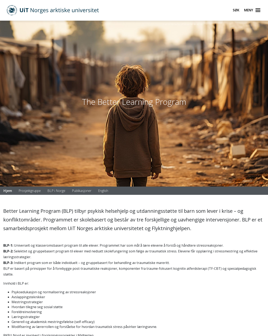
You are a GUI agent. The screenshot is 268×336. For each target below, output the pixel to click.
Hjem (8, 190)
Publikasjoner (81, 190)
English (103, 190)
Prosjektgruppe (30, 190)
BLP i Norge (56, 190)
